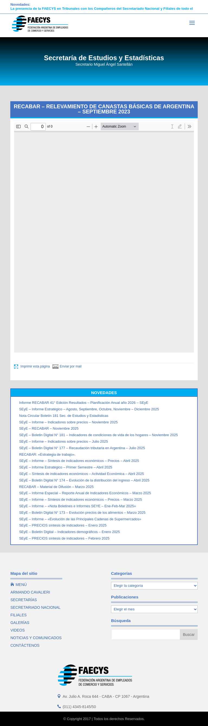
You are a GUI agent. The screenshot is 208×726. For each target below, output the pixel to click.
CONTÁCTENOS (24, 645)
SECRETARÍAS (23, 600)
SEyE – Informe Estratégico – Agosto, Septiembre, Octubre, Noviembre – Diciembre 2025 (89, 409)
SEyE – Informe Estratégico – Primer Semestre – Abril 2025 (65, 467)
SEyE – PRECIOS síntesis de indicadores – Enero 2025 (62, 525)
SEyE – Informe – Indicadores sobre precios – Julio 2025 (63, 441)
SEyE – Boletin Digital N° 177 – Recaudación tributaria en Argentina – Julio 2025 (82, 448)
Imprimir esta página (32, 366)
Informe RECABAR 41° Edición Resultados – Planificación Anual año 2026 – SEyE (83, 403)
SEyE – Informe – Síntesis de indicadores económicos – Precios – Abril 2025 (79, 461)
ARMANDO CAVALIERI (30, 592)
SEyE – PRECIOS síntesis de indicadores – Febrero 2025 (64, 538)
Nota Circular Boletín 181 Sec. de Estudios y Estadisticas (63, 416)
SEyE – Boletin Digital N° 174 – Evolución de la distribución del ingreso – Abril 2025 (84, 480)
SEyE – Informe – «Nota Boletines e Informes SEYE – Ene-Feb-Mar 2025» (77, 506)
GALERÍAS (19, 622)
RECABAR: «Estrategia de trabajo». (47, 454)
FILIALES (18, 615)
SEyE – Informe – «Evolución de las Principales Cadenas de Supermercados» (80, 519)
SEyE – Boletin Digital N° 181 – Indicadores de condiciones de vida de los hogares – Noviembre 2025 (98, 435)
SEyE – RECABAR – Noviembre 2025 (49, 428)
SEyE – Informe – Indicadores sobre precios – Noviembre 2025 (68, 422)
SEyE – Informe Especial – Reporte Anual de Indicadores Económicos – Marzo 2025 (85, 493)
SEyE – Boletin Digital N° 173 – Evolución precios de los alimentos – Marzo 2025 (82, 513)
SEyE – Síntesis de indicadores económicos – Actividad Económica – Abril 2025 (81, 474)
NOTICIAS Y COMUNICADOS (35, 638)
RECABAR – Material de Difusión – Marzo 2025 (56, 487)
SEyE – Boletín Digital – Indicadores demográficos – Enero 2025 (69, 532)
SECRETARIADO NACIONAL (35, 607)
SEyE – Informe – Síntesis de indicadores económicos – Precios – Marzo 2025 (80, 499)
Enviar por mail (67, 366)
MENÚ (18, 584)
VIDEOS (17, 630)
